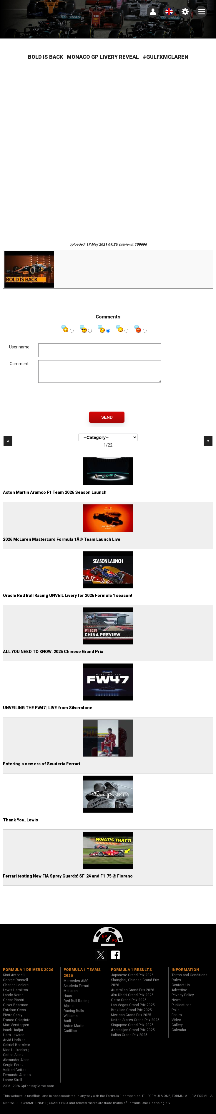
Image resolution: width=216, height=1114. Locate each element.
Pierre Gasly (12, 1019)
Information (185, 974)
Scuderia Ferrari (76, 990)
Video (176, 1024)
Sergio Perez (13, 1069)
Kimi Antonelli (14, 979)
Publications (182, 1009)
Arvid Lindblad (14, 1044)
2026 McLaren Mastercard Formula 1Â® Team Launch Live (61, 543)
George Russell (15, 984)
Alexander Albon (16, 1064)
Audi (67, 1025)
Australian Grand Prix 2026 (132, 994)
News (176, 1004)
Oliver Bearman (15, 1009)
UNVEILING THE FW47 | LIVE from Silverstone (47, 712)
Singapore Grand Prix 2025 (132, 1029)
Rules (176, 984)
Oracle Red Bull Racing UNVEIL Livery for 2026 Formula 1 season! (67, 600)
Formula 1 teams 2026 (82, 977)
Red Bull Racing (76, 1005)
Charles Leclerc (16, 989)
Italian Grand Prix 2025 (129, 1039)
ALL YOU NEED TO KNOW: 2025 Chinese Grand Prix (53, 656)
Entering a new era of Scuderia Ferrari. (42, 768)
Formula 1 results (131, 974)
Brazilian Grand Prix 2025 (131, 1014)
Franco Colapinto (16, 1024)
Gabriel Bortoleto (16, 1049)
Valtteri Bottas (14, 1074)
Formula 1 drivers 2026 (28, 974)
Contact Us (181, 989)
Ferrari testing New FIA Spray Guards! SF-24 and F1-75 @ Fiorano (68, 880)
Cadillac (70, 1035)
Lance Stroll (12, 1084)
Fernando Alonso (17, 1079)
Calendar (179, 1034)
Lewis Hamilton (15, 994)
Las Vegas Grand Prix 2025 (133, 1009)
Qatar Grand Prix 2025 (129, 1004)
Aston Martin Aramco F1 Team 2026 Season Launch (55, 496)
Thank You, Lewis (20, 824)
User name (19, 347)
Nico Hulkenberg (16, 1054)
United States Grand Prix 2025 (135, 1024)
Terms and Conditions (189, 979)
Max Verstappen (16, 1029)
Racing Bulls (74, 1015)
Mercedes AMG (76, 985)
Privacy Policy (183, 999)
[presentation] (83, 401)
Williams (71, 1020)
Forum (177, 1019)
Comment (19, 363)
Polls (176, 1014)
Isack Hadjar (13, 1034)
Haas (68, 1000)
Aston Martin (74, 1030)
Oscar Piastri (13, 1004)
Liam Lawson (13, 1039)
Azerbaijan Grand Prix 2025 (133, 1034)
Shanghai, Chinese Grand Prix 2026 (135, 986)
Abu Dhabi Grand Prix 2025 (132, 999)
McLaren (71, 995)
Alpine (69, 1010)
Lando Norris (13, 999)
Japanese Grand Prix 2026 (132, 979)
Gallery (177, 1029)
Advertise (179, 994)
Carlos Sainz (13, 1059)
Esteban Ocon (14, 1014)
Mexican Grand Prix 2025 (131, 1019)
